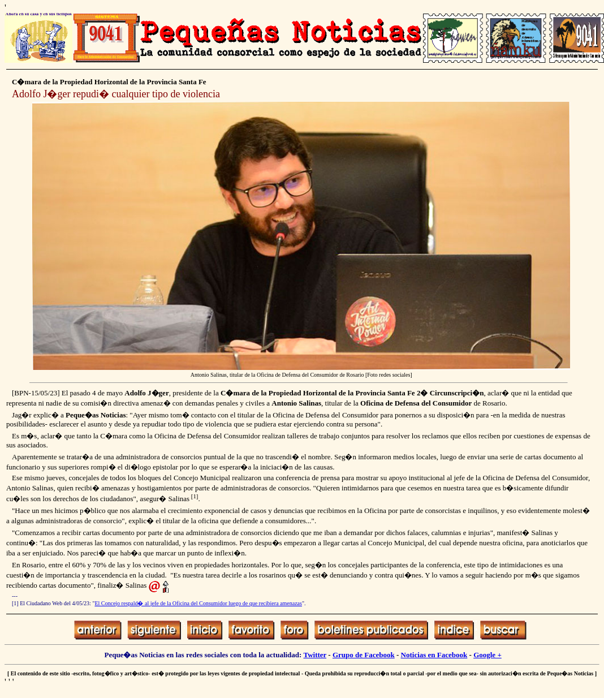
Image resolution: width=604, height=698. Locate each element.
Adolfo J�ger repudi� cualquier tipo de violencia (116, 94)
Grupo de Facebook (364, 654)
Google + (487, 654)
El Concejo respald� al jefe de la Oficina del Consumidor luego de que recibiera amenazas (198, 603)
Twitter (314, 654)
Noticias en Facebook (434, 654)
